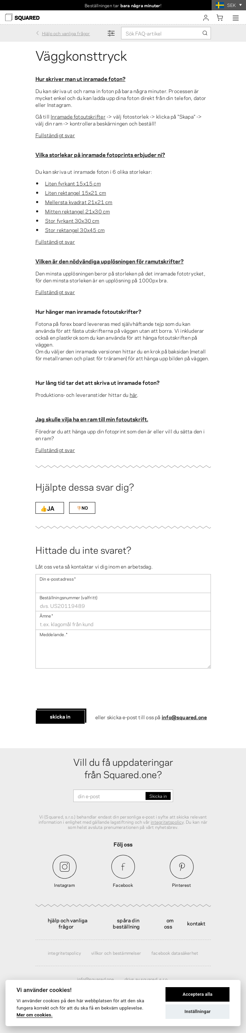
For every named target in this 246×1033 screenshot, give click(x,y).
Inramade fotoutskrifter (78, 116)
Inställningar (197, 1011)
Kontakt (196, 923)
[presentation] (87, 689)
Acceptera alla (198, 994)
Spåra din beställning (126, 923)
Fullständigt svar (55, 135)
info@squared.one (184, 717)
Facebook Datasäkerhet (174, 953)
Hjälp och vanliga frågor (67, 923)
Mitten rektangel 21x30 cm (77, 211)
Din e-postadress (58, 578)
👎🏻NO (82, 507)
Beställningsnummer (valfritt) (69, 597)
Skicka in (60, 716)
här (133, 394)
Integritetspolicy (64, 953)
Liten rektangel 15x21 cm (75, 192)
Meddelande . (53, 634)
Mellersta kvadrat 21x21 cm (79, 201)
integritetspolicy (167, 822)
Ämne (46, 615)
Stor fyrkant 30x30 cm (72, 220)
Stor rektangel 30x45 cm (75, 229)
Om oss (169, 923)
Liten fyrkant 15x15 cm (73, 183)
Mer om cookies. (35, 1014)
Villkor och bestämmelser (116, 953)
